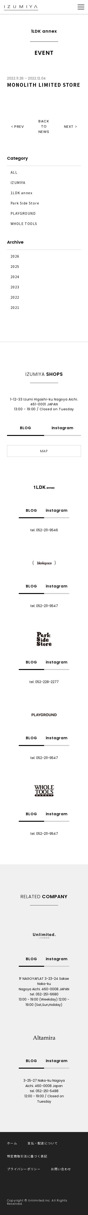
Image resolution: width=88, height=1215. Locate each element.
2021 (15, 307)
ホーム (12, 1143)
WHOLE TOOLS (24, 223)
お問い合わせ (61, 1169)
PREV (19, 126)
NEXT (69, 126)
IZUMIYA (18, 182)
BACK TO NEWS (44, 126)
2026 (15, 256)
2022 (15, 297)
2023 (15, 287)
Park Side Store (25, 203)
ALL (14, 172)
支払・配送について (42, 1143)
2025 (15, 266)
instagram (62, 428)
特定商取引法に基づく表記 (27, 1156)
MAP (44, 451)
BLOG (25, 428)
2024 (15, 276)
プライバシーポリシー (24, 1169)
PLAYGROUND (23, 213)
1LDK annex (21, 192)
